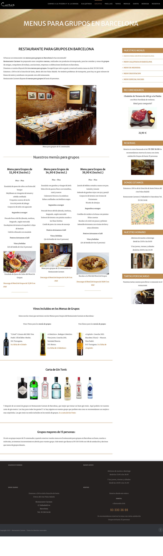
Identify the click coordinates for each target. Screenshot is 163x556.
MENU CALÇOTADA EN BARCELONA (138, 62)
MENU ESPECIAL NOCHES (134, 79)
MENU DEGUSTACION (132, 73)
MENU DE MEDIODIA (132, 68)
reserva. (119, 498)
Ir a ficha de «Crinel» (19, 345)
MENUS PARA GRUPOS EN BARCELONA (139, 56)
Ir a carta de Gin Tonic (67, 413)
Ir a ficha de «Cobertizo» (56, 348)
